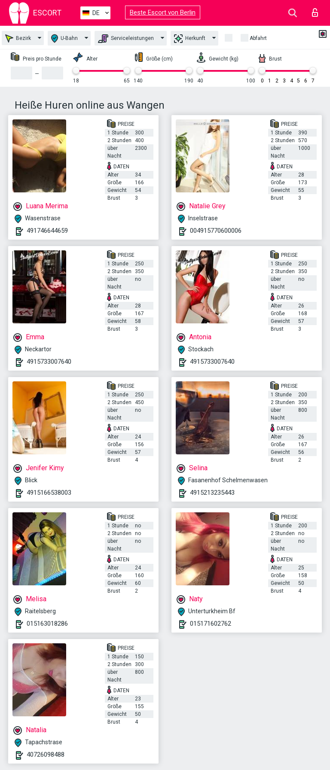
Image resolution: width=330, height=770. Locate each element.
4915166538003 (49, 492)
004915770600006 (215, 230)
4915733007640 (49, 361)
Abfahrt (258, 38)
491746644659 (47, 230)
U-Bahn (64, 38)
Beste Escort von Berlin (163, 12)
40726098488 (45, 754)
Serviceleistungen (126, 38)
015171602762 (210, 623)
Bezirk (18, 38)
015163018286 (47, 623)
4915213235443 (212, 492)
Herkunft (189, 38)
